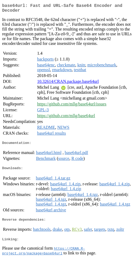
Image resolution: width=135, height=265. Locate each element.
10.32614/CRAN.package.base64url (68, 83)
